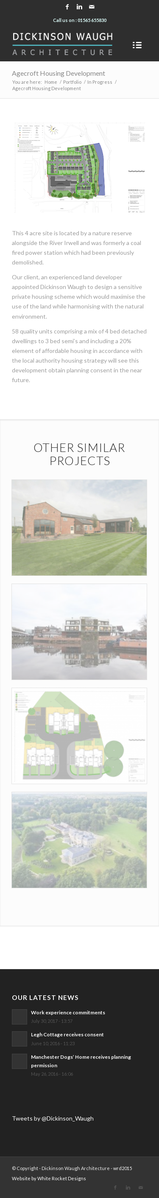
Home (51, 82)
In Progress (99, 82)
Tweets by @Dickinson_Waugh (53, 1118)
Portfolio (72, 82)
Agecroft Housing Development (58, 73)
